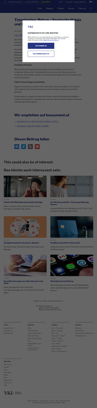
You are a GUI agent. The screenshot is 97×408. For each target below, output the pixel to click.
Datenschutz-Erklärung (51, 40)
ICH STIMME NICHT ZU (41, 54)
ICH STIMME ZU (41, 46)
